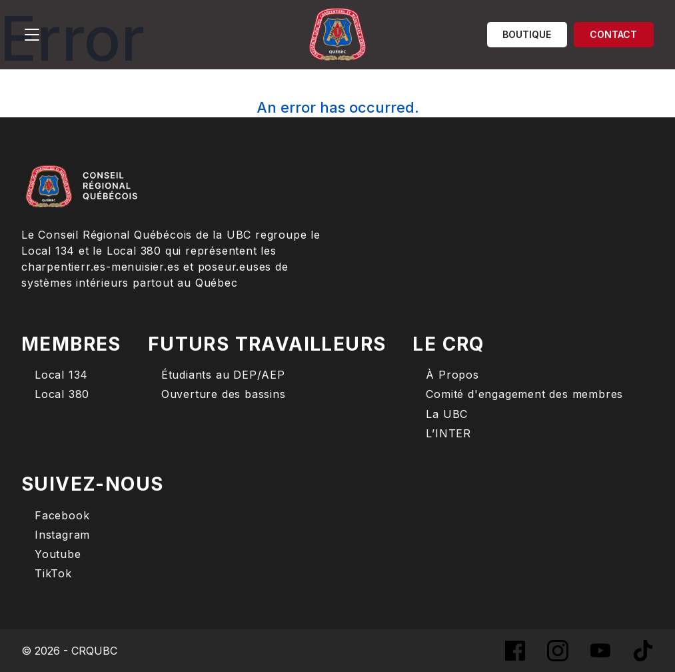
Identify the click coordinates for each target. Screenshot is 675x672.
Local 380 (62, 394)
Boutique (526, 34)
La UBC (447, 414)
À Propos (452, 375)
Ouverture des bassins (223, 394)
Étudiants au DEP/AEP (223, 375)
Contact (613, 34)
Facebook (62, 515)
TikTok (53, 573)
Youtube (58, 554)
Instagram (62, 535)
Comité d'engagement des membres (524, 394)
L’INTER (448, 433)
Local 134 (61, 375)
